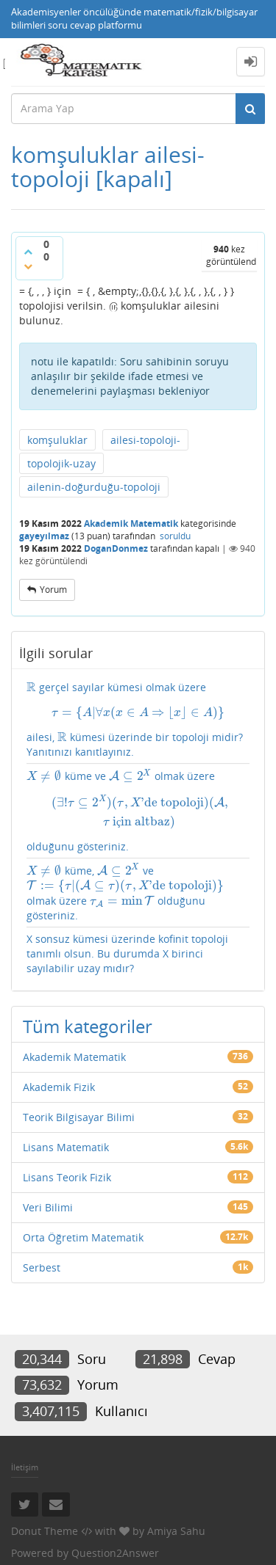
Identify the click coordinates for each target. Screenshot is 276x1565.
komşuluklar (57, 440)
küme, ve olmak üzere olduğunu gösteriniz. (125, 892)
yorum (53, 589)
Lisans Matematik (66, 1147)
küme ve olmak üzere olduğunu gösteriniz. (138, 810)
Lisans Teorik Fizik (67, 1177)
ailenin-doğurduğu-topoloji (93, 487)
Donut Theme (44, 1531)
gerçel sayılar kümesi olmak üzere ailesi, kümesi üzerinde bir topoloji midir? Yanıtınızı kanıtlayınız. (138, 719)
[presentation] (31, 687)
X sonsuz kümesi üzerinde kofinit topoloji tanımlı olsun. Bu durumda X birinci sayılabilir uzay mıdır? (127, 953)
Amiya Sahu (176, 1531)
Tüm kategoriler (87, 1026)
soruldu (175, 536)
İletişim (24, 1467)
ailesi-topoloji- (145, 440)
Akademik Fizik (59, 1087)
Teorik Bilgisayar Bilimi (79, 1117)
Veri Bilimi (48, 1207)
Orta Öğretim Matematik (83, 1237)
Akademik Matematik (131, 523)
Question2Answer (115, 1553)
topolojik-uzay (61, 463)
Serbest (41, 1267)
